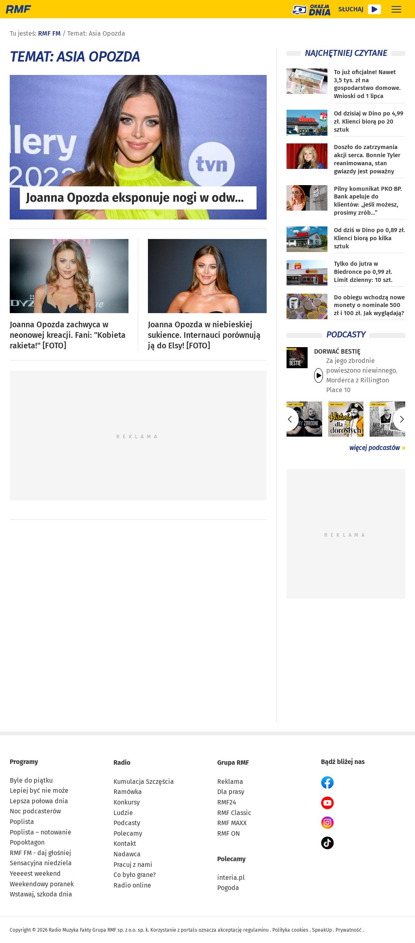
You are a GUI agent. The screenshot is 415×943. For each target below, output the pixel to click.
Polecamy (127, 833)
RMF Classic (234, 813)
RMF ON (228, 833)
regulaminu (256, 930)
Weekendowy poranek (42, 884)
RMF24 (226, 802)
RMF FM (49, 33)
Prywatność (349, 930)
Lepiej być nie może (39, 790)
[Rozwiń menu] (396, 9)
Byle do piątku (31, 780)
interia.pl (231, 877)
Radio (121, 762)
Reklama (230, 781)
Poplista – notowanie (40, 832)
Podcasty (126, 823)
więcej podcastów (374, 448)
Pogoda (228, 888)
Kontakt (124, 843)
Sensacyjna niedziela (41, 863)
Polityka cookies (290, 930)
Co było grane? (134, 875)
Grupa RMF (233, 762)
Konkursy (126, 802)
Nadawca (127, 854)
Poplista (22, 822)
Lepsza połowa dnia (39, 801)
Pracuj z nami (132, 864)
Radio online (132, 885)
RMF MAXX (232, 823)
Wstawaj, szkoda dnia (41, 894)
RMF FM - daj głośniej (40, 853)
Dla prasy (230, 792)
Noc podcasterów (35, 811)
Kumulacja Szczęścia (143, 781)
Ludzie (123, 813)
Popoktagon (27, 842)
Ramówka (127, 792)
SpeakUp (322, 930)
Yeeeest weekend (35, 873)
